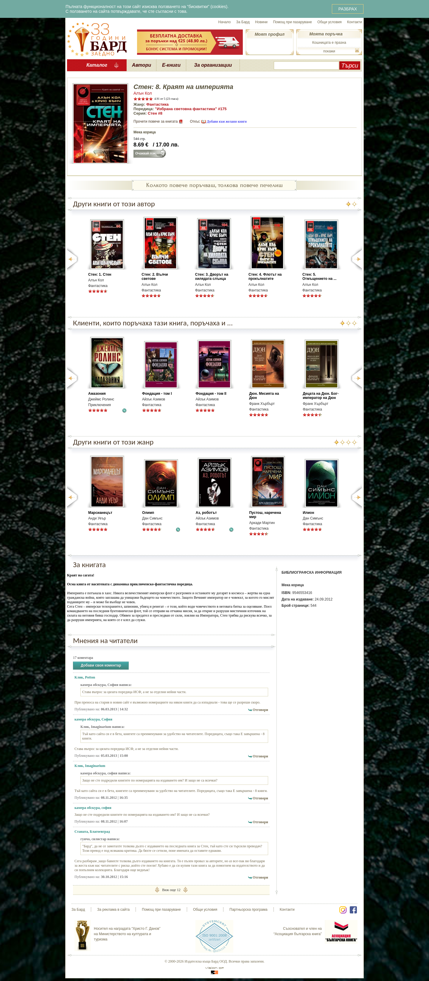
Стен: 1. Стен (99, 274)
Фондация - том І (157, 394)
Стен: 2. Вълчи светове (155, 276)
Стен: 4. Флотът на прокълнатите (265, 276)
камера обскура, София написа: (106, 685)
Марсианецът (100, 513)
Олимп (148, 513)
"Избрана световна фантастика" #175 (191, 109)
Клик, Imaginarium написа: (102, 727)
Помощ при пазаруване (292, 22)
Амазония (97, 394)
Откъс (195, 121)
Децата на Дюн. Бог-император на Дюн (320, 396)
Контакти (354, 22)
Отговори (260, 710)
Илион (308, 513)
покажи (329, 51)
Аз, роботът (206, 513)
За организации (213, 65)
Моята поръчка (325, 34)
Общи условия (329, 22)
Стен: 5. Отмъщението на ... (319, 276)
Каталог (96, 65)
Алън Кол (142, 93)
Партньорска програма (248, 909)
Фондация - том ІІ (210, 394)
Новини (261, 22)
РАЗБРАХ (347, 9)
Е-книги (171, 65)
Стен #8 (155, 113)
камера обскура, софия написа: (105, 773)
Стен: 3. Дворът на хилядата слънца (211, 276)
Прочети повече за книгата (155, 121)
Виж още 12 (171, 890)
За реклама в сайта (113, 909)
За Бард (243, 22)
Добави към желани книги (227, 121)
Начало (224, 22)
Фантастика (157, 104)
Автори (141, 65)
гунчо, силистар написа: (100, 839)
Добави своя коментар (101, 666)
